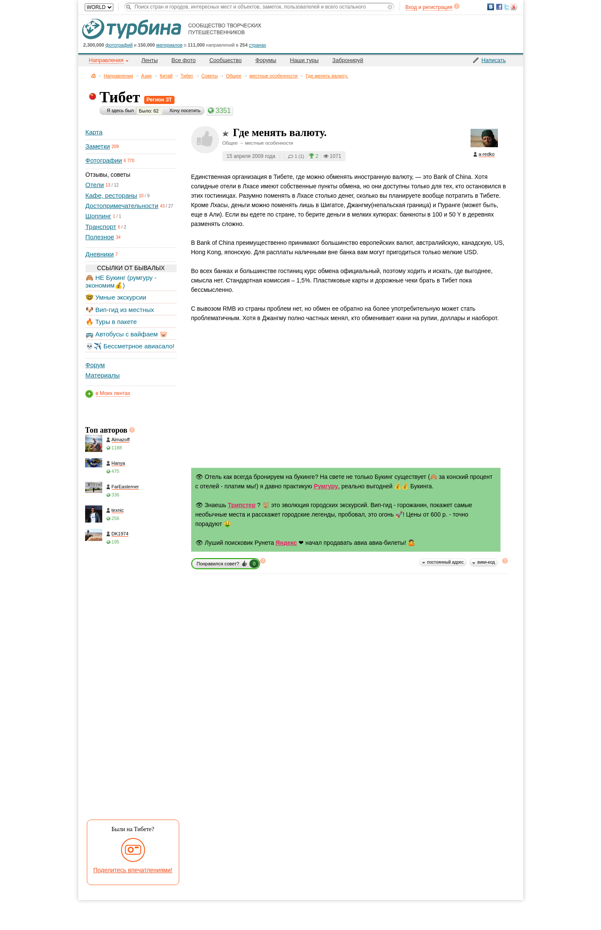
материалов (169, 45)
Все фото (184, 60)
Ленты (150, 60)
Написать (493, 60)
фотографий (119, 45)
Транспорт (101, 226)
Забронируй (347, 60)
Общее (233, 75)
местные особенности (273, 75)
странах (257, 45)
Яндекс (286, 542)
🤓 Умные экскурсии (116, 297)
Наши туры (304, 60)
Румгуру (326, 486)
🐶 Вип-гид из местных (120, 309)
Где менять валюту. (327, 75)
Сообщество (225, 60)
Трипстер (242, 505)
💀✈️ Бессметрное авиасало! (130, 346)
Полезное (100, 237)
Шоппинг (98, 216)
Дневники (100, 254)
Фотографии (104, 160)
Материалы (103, 375)
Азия (146, 75)
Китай (166, 75)
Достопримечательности (122, 205)
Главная (93, 75)
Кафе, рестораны (111, 195)
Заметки (98, 146)
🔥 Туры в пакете (111, 321)
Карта (94, 132)
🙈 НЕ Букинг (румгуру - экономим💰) (121, 281)
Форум (95, 364)
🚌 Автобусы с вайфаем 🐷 (127, 334)
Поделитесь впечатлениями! (132, 870)
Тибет (187, 75)
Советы (209, 75)
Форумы (265, 60)
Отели (95, 184)
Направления (118, 75)
